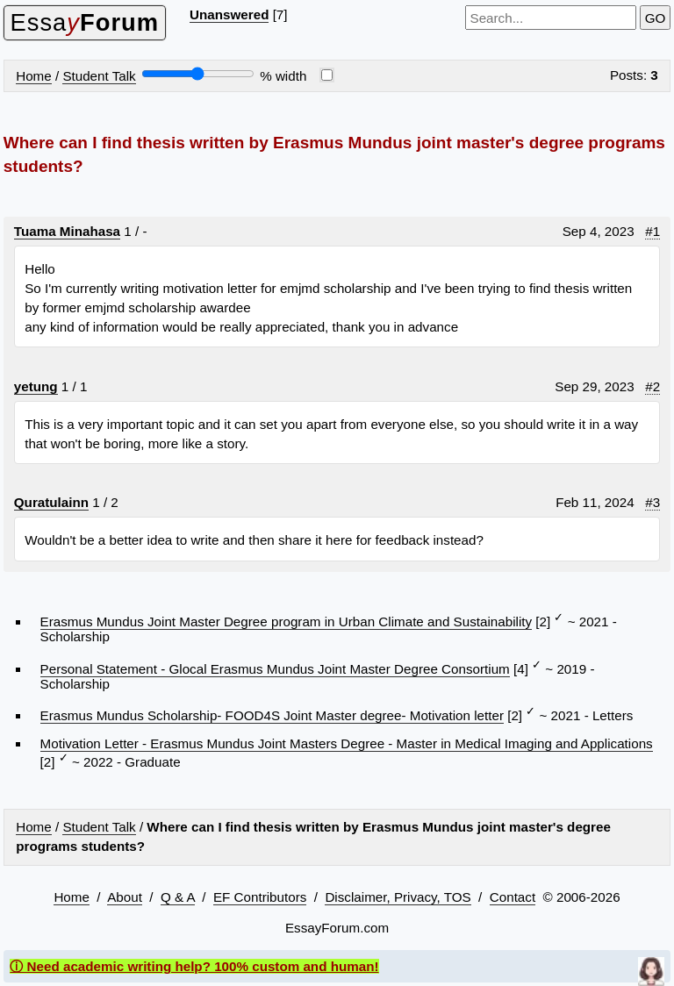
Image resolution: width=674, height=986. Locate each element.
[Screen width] (198, 74)
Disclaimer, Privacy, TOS (397, 897)
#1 (652, 231)
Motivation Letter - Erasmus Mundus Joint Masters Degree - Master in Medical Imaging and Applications (346, 743)
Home (34, 75)
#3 (652, 502)
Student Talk (98, 75)
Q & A (178, 897)
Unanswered (229, 14)
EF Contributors (259, 897)
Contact (512, 897)
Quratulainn (51, 502)
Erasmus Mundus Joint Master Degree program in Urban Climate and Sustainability (286, 621)
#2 (652, 386)
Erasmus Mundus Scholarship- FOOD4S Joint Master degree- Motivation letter (272, 715)
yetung (36, 386)
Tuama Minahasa (67, 231)
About (124, 897)
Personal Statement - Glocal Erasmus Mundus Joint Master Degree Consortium (275, 668)
